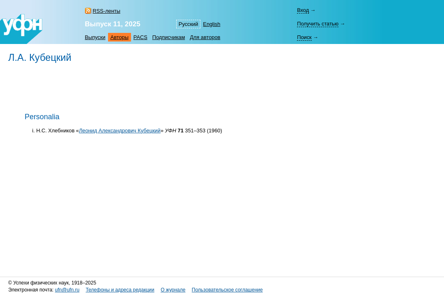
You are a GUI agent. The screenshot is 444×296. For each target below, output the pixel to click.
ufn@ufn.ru (67, 290)
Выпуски (95, 37)
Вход (303, 10)
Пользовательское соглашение (227, 290)
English (211, 24)
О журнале (173, 290)
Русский (188, 24)
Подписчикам (168, 37)
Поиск (304, 37)
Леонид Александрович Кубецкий (120, 130)
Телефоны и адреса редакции (120, 290)
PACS (140, 37)
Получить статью (317, 24)
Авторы (119, 37)
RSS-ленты (106, 11)
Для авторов (205, 37)
